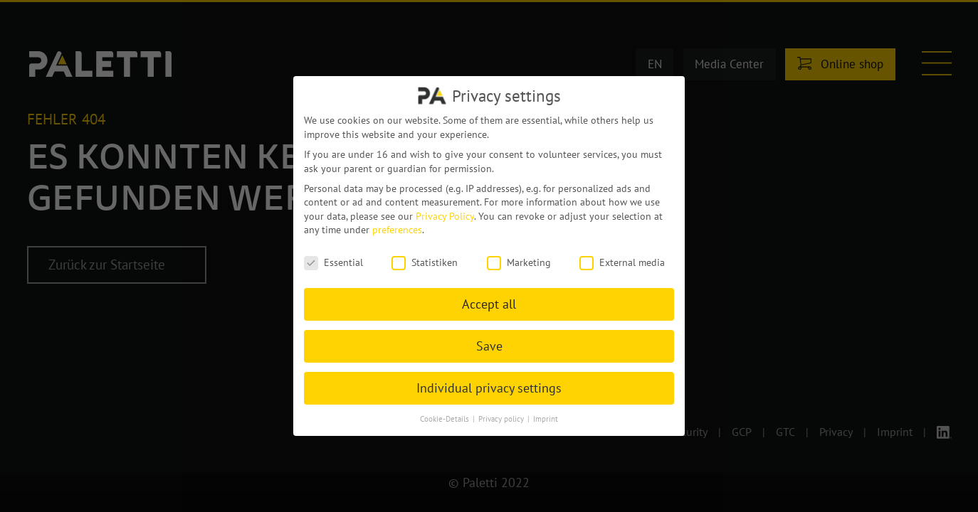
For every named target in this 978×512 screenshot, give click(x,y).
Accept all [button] (489, 304)
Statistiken (424, 263)
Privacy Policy (445, 216)
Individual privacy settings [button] (489, 388)
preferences (397, 229)
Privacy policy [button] (502, 419)
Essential (333, 263)
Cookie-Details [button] (445, 419)
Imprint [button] (545, 419)
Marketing (519, 263)
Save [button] (489, 346)
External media (622, 263)
